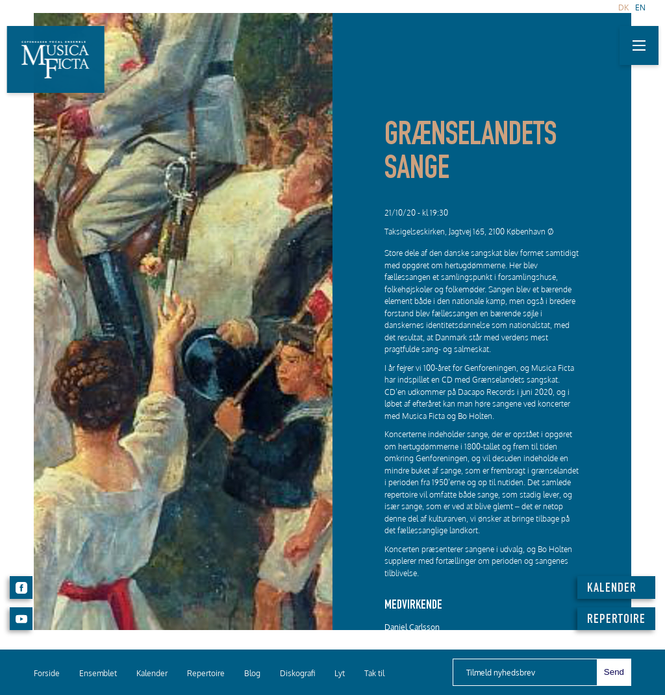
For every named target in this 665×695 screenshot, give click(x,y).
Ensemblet (98, 673)
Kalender (152, 673)
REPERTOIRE (616, 620)
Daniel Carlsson (412, 627)
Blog (252, 673)
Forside (47, 673)
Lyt (339, 673)
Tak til (374, 673)
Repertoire (206, 673)
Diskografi (297, 673)
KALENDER (611, 589)
